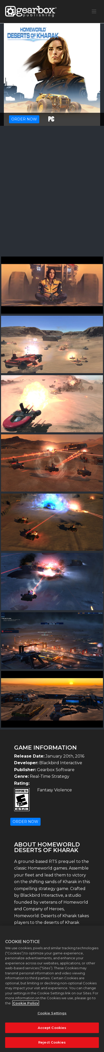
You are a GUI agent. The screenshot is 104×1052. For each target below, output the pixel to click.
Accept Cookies (52, 1028)
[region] (52, 989)
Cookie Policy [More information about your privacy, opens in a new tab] (26, 1003)
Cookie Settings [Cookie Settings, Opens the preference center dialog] (52, 1013)
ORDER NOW (24, 119)
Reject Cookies (52, 1042)
